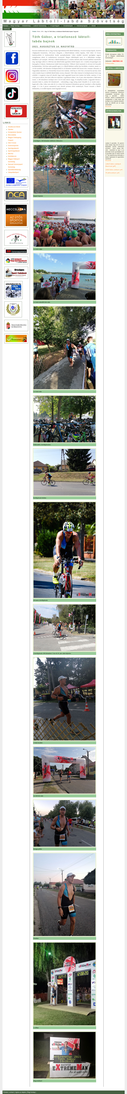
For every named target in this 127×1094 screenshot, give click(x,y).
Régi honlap (15, 26)
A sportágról (55, 26)
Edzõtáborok (12, 156)
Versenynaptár (82, 26)
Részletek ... (109, 106)
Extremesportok (13, 145)
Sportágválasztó (13, 148)
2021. (42, 31)
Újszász (10, 129)
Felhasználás (109, 63)
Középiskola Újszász (15, 132)
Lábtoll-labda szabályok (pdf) (114, 169)
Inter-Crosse (12, 143)
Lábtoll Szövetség (39, 26)
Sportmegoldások (14, 151)
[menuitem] (5, 25)
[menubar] (52, 27)
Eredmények (68, 26)
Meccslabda (12, 135)
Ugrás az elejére (20, 1092)
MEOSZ (10, 154)
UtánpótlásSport (13, 172)
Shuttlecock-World (14, 127)
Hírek (94, 26)
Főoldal (5, 26)
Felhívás (7, 29)
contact (11, 1092)
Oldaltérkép (26, 26)
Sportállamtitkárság (14, 170)
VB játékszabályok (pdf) (112, 173)
